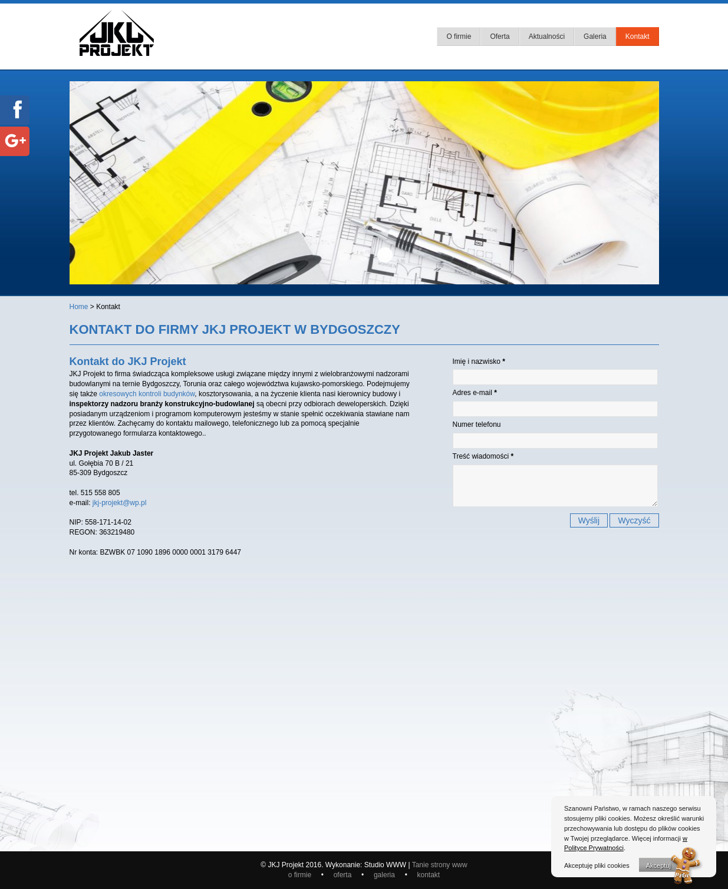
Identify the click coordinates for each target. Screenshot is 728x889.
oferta (344, 875)
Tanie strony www (439, 865)
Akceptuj (658, 865)
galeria (386, 875)
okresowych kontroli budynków (147, 394)
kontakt (428, 875)
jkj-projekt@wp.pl (120, 503)
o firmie (301, 875)
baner (344, 255)
